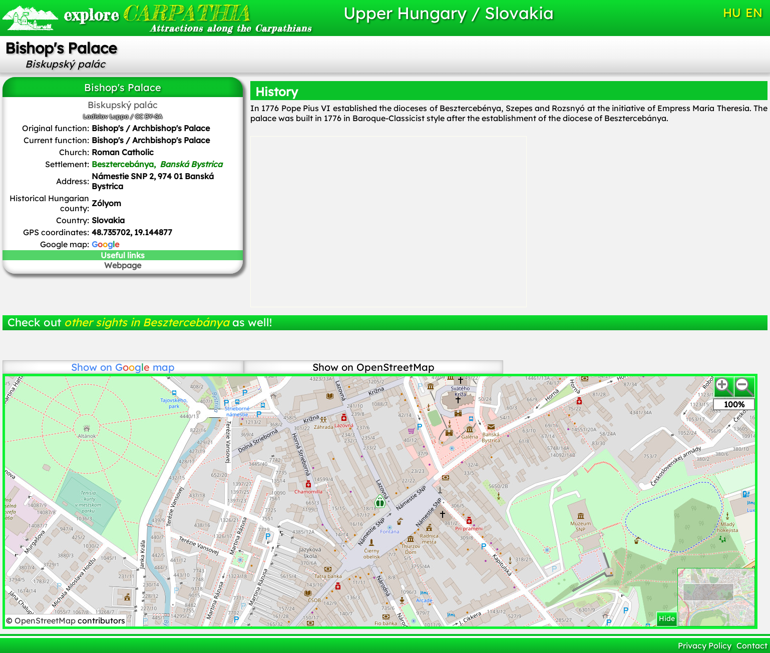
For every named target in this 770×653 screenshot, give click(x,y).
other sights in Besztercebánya (146, 322)
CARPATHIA (157, 13)
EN (753, 12)
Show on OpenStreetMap (373, 367)
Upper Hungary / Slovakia (448, 13)
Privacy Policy (704, 645)
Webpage (122, 265)
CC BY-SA (148, 116)
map (145, 367)
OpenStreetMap (46, 620)
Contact (751, 645)
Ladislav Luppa (106, 116)
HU (732, 12)
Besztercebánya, (157, 164)
